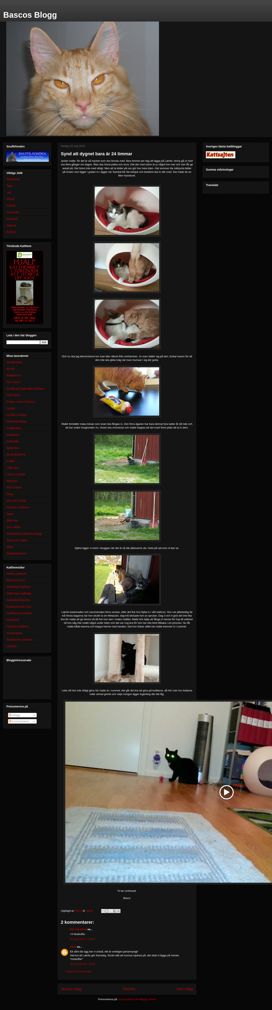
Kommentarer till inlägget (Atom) (137, 999)
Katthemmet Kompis (19, 613)
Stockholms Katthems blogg (24, 533)
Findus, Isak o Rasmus (20, 401)
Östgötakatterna (16, 553)
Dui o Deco (13, 382)
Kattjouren (12, 434)
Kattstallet (12, 441)
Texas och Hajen (16, 540)
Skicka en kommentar (78, 971)
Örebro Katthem (16, 573)
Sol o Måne (13, 527)
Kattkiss (11, 232)
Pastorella (12, 212)
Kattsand (12, 218)
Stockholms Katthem (19, 639)
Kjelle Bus (12, 448)
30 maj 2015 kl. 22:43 (82, 963)
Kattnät (10, 205)
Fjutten (10, 408)
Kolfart (10, 461)
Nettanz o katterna (17, 507)
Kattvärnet (12, 619)
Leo (8, 192)
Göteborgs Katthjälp (18, 593)
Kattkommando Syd (18, 606)
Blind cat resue (15, 580)
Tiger (9, 185)
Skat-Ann (12, 520)
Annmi (10, 368)
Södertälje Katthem (18, 586)
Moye (9, 494)
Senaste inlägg (71, 989)
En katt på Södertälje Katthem (25, 388)
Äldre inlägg (184, 989)
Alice (73, 946)
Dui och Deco (78, 929)
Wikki (9, 547)
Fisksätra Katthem (17, 626)
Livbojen (11, 646)
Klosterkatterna (15, 454)
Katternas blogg (16, 421)
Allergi (10, 199)
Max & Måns (14, 487)
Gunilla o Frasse (16, 415)
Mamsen (11, 481)
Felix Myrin (13, 395)
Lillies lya (12, 467)
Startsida (129, 989)
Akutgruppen (14, 362)
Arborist (11, 225)
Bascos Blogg (30, 14)
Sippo (10, 514)
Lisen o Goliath (15, 474)
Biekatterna (13, 375)
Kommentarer (19, 721)
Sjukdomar (13, 179)
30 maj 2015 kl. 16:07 (82, 939)
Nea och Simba (16, 500)
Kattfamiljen (13, 428)
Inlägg (14, 715)
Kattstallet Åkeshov (18, 600)
